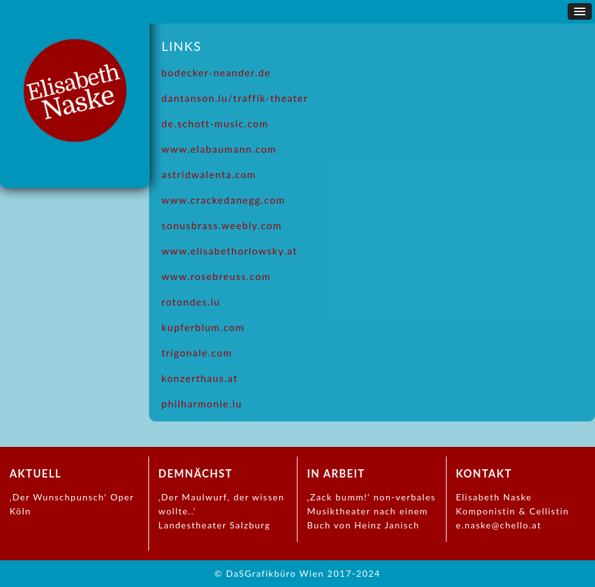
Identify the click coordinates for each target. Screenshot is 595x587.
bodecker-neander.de (216, 72)
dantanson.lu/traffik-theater (235, 98)
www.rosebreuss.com (216, 276)
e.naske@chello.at (498, 525)
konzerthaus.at (200, 378)
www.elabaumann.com (219, 149)
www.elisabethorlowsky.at (230, 251)
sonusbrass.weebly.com (222, 225)
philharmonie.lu (202, 403)
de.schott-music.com (215, 123)
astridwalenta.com (209, 174)
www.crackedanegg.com (223, 200)
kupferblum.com (203, 327)
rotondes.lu (191, 302)
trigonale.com (197, 352)
